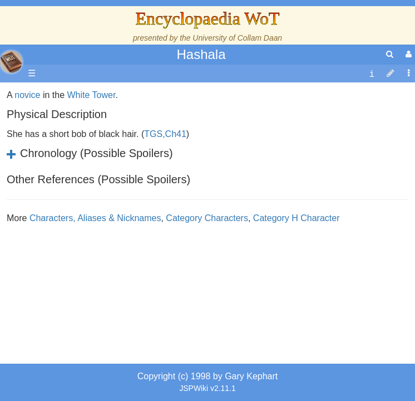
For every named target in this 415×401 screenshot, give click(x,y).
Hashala (200, 54)
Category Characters (207, 288)
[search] (389, 54)
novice (27, 165)
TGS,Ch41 (165, 204)
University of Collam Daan (237, 37)
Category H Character (296, 288)
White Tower (91, 165)
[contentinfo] (371, 74)
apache (11, 62)
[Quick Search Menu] (389, 54)
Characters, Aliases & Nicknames (95, 288)
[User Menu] (407, 54)
